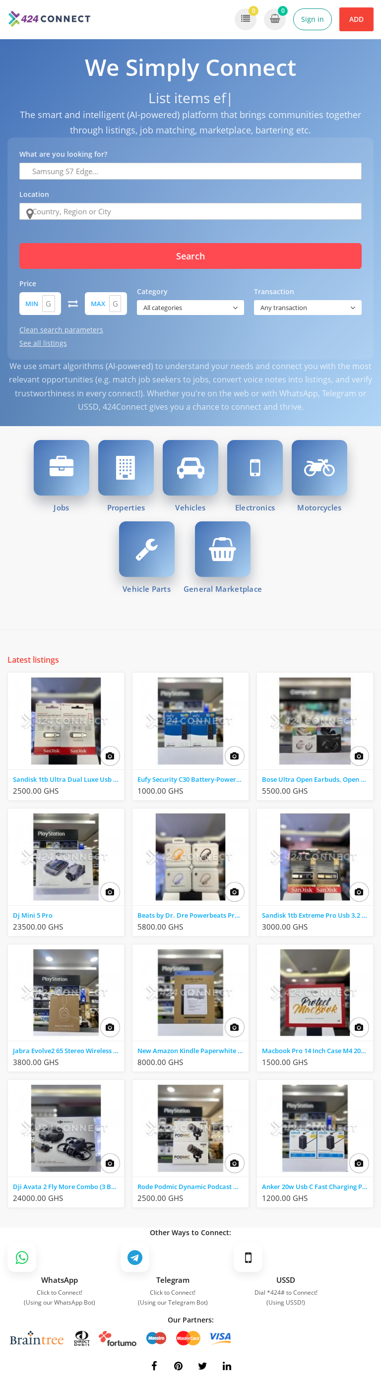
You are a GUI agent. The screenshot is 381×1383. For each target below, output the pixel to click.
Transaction (274, 291)
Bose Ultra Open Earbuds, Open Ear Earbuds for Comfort (317, 779)
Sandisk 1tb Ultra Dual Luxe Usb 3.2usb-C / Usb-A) (68, 779)
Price (27, 283)
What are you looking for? (63, 154)
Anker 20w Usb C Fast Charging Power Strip (317, 1186)
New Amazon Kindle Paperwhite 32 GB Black (193, 1050)
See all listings (43, 343)
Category (152, 291)
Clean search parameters (61, 329)
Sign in (312, 19)
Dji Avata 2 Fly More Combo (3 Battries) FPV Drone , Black (68, 1186)
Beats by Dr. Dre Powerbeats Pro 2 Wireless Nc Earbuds (193, 915)
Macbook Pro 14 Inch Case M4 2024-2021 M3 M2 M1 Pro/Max (317, 1050)
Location (34, 194)
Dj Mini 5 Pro (33, 915)
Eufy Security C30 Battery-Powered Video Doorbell (193, 779)
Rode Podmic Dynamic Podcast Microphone (193, 1186)
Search (190, 256)
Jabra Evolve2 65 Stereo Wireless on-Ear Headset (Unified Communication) (68, 1050)
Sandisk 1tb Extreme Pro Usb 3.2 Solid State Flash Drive (317, 915)
